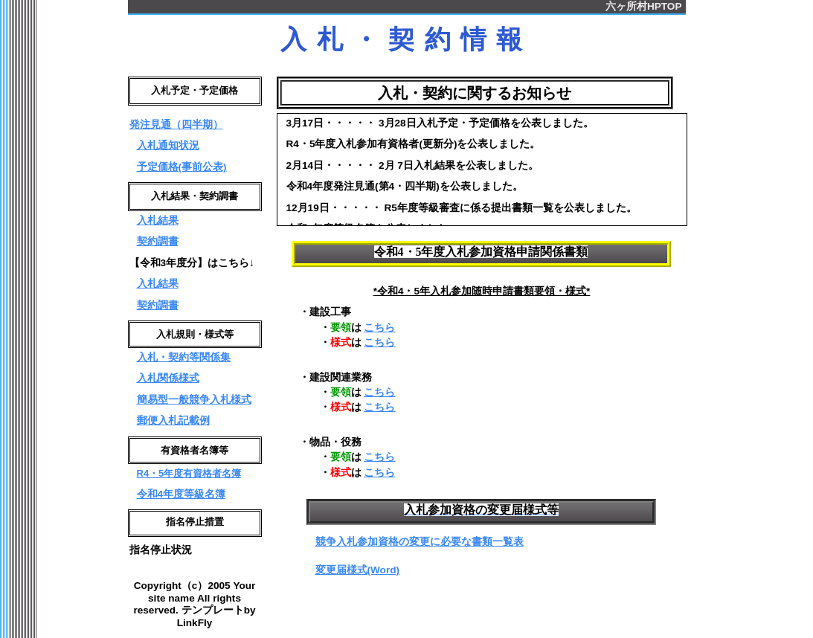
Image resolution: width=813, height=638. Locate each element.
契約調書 (158, 244)
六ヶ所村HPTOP (643, 6)
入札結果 (158, 223)
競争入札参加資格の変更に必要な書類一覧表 (419, 541)
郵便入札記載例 (173, 425)
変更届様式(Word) (357, 570)
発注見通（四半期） (176, 126)
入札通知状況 (168, 146)
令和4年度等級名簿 (181, 500)
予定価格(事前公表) (182, 168)
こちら (379, 327)
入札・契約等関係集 (184, 361)
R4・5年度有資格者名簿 (189, 479)
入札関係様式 (168, 382)
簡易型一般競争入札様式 (194, 404)
